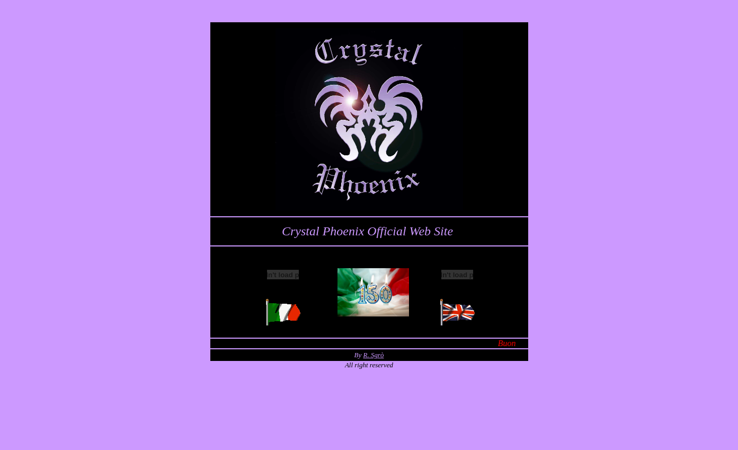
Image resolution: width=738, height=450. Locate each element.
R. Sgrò (373, 355)
